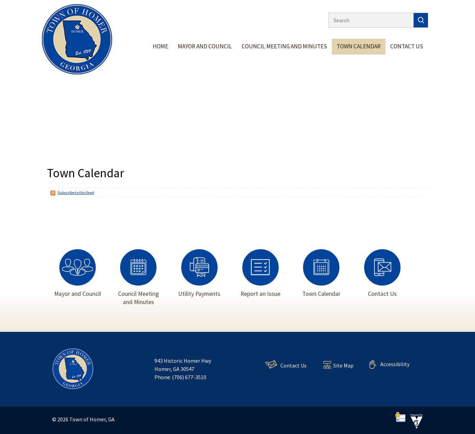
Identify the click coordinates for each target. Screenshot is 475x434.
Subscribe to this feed (76, 192)
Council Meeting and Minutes (284, 46)
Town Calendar (359, 46)
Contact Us (406, 46)
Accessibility (394, 364)
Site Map (343, 365)
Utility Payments (199, 273)
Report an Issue (260, 273)
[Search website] (369, 20)
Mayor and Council (205, 46)
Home (160, 46)
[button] (421, 20)
